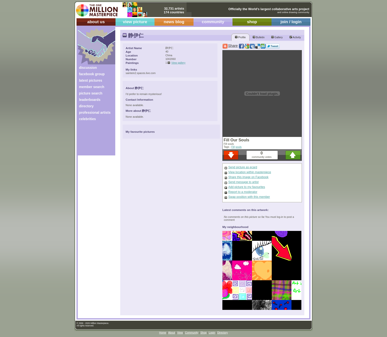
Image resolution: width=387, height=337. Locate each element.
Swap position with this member (249, 197)
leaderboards (89, 100)
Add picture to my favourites (246, 187)
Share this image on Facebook (248, 177)
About (171, 332)
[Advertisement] (93, 140)
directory (86, 106)
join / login (290, 21)
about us (96, 21)
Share (233, 46)
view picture (135, 21)
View (180, 332)
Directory (222, 332)
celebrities (87, 119)
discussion (88, 68)
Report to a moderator (242, 192)
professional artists (95, 112)
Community (191, 332)
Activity (295, 37)
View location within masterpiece (249, 172)
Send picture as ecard (242, 167)
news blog (174, 21)
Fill (233, 146)
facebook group (92, 74)
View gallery (178, 62)
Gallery (277, 37)
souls (238, 146)
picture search (90, 93)
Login (212, 332)
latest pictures (90, 80)
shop (252, 21)
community (213, 21)
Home (162, 332)
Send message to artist (243, 182)
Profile (240, 37)
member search (91, 87)
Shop (203, 332)
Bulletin (259, 37)
